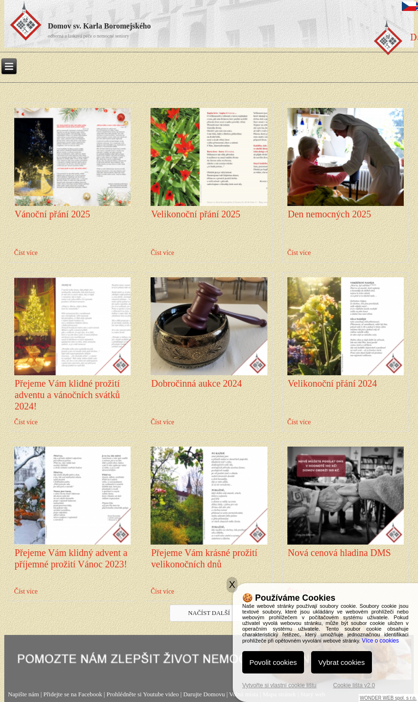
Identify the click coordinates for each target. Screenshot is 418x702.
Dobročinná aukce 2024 (196, 383)
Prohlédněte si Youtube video (142, 694)
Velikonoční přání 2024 (332, 383)
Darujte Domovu (204, 694)
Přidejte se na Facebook (72, 694)
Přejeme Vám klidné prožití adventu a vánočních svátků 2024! (67, 394)
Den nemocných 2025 (329, 214)
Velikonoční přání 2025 (195, 214)
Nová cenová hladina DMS (339, 552)
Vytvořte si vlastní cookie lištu (279, 685)
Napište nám (23, 694)
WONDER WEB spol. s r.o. (388, 698)
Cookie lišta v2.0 (354, 685)
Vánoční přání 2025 (52, 214)
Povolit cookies (273, 662)
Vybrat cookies (341, 662)
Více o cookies (380, 640)
